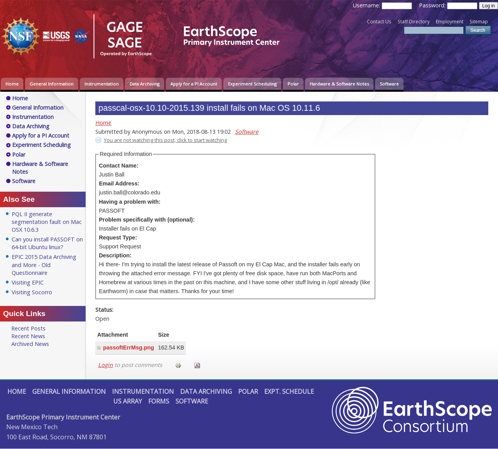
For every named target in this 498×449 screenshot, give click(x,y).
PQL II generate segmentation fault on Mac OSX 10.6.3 (47, 221)
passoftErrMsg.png (128, 347)
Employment (449, 21)
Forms (158, 401)
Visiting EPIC (28, 282)
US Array (127, 401)
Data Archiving (145, 84)
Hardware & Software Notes (339, 84)
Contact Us (379, 21)
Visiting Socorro (32, 292)
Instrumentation (101, 84)
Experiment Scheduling (252, 84)
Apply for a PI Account (193, 84)
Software (389, 84)
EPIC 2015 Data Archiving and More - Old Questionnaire (44, 264)
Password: (433, 5)
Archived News (30, 344)
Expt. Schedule (289, 391)
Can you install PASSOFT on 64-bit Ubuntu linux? (47, 243)
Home (12, 84)
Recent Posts (28, 328)
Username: (367, 5)
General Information (52, 84)
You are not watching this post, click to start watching (165, 139)
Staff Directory (414, 21)
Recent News (28, 336)
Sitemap (479, 21)
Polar (293, 84)
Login (105, 365)
